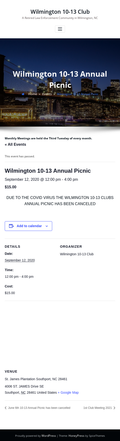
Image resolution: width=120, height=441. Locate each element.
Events (46, 94)
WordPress (49, 435)
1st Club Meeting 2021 (98, 407)
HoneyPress (76, 435)
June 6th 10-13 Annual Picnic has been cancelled (38, 407)
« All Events (15, 144)
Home (33, 94)
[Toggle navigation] (60, 28)
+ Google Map (68, 392)
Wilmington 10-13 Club (60, 11)
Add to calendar (29, 225)
